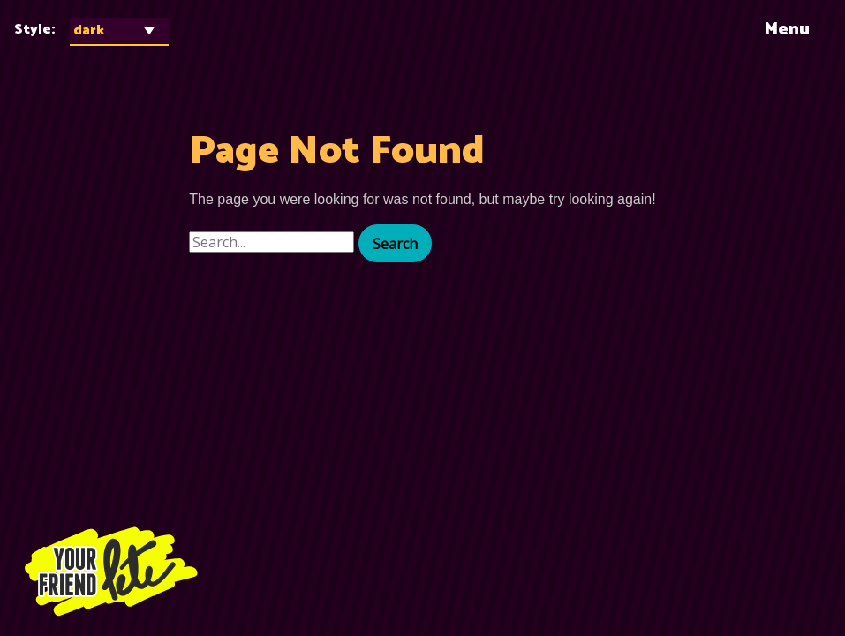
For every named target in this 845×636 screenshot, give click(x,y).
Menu (787, 29)
